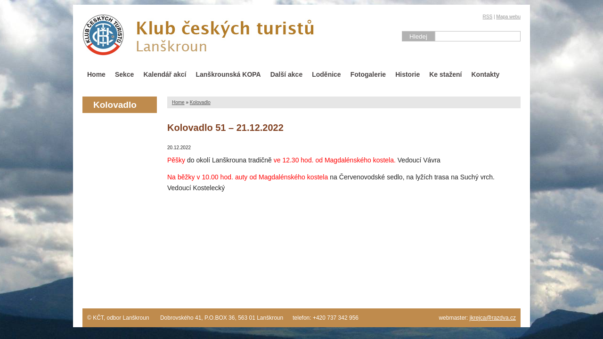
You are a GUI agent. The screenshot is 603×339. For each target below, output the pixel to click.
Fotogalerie (368, 74)
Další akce (286, 74)
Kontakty (486, 74)
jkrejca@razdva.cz (493, 318)
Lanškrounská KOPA (228, 74)
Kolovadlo (200, 102)
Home (96, 74)
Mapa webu (508, 16)
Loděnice (326, 74)
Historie (407, 74)
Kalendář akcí (164, 74)
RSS (488, 16)
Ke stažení (445, 74)
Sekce (124, 74)
